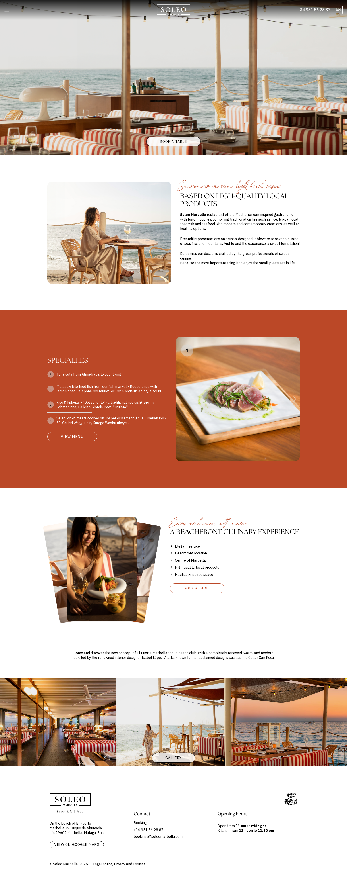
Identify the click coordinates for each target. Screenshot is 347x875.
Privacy (120, 864)
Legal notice (103, 864)
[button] (6, 10)
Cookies (139, 864)
